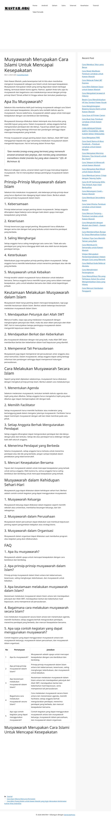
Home (35, 5)
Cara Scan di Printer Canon (93, 115)
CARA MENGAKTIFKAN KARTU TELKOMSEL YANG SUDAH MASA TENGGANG (93, 131)
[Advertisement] (55, 33)
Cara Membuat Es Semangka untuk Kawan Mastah (92, 247)
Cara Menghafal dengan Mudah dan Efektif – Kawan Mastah (94, 225)
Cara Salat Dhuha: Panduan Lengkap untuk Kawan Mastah (94, 207)
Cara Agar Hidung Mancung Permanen (21, 799)
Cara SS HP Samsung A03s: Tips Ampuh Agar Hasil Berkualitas (93, 185)
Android (45, 5)
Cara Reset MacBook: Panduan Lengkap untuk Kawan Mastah (92, 74)
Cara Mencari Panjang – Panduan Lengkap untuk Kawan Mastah (92, 216)
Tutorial (96, 5)
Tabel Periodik (38, 12)
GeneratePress (69, 815)
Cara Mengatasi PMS (91, 137)
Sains (64, 5)
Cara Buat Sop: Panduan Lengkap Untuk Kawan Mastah (92, 122)
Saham (54, 5)
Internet (73, 5)
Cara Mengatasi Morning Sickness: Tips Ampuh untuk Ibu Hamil (94, 156)
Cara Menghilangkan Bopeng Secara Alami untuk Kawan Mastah (94, 109)
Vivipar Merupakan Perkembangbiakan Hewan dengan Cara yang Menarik (93, 257)
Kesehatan (85, 5)
